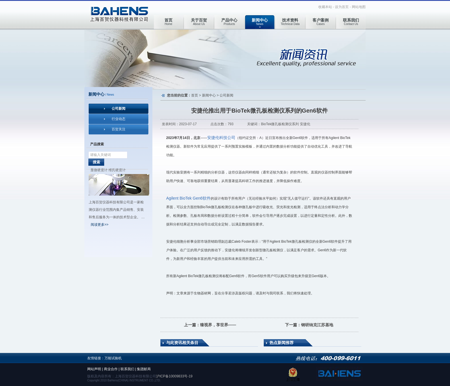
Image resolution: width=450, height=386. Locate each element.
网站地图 (359, 7)
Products (229, 22)
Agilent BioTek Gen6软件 (188, 198)
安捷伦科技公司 (221, 137)
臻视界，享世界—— (218, 325)
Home (168, 22)
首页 (194, 95)
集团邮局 (144, 369)
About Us (199, 22)
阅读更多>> (99, 225)
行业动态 (118, 119)
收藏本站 (325, 7)
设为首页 (342, 7)
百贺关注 (118, 129)
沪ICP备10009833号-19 (174, 376)
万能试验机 (113, 358)
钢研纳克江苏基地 (317, 325)
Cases (320, 22)
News (259, 22)
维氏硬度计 (117, 170)
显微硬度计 (99, 170)
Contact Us (351, 22)
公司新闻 (118, 109)
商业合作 (111, 369)
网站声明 (94, 369)
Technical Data (290, 22)
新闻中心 (209, 95)
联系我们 (127, 369)
